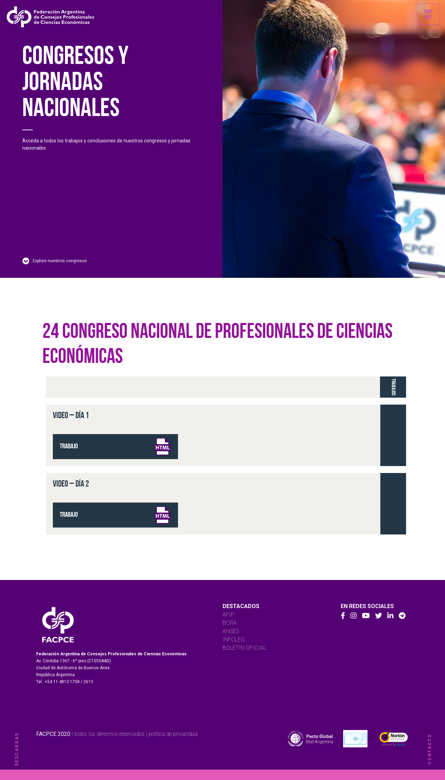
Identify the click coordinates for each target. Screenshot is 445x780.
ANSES (230, 631)
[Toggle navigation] (428, 14)
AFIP (228, 614)
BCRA (229, 623)
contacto (429, 749)
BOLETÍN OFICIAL (244, 648)
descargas (16, 749)
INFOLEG (233, 639)
